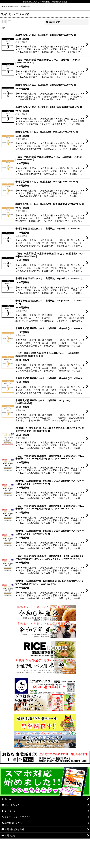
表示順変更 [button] (53, 22)
